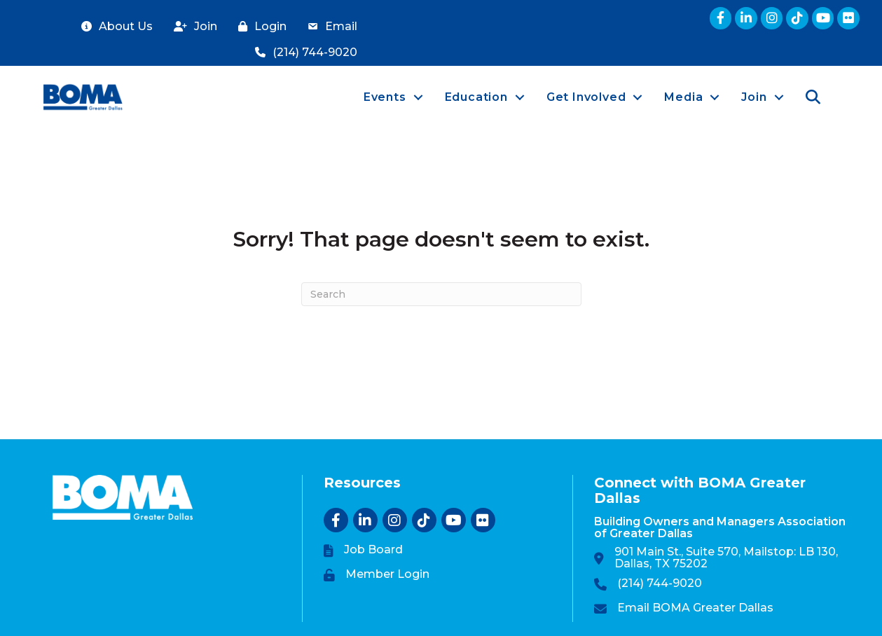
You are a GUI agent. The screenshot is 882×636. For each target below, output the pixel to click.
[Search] (441, 294)
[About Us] (113, 27)
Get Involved (586, 97)
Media (683, 97)
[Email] (329, 27)
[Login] (259, 27)
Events (385, 97)
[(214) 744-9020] (302, 53)
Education (476, 97)
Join (753, 97)
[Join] (192, 27)
